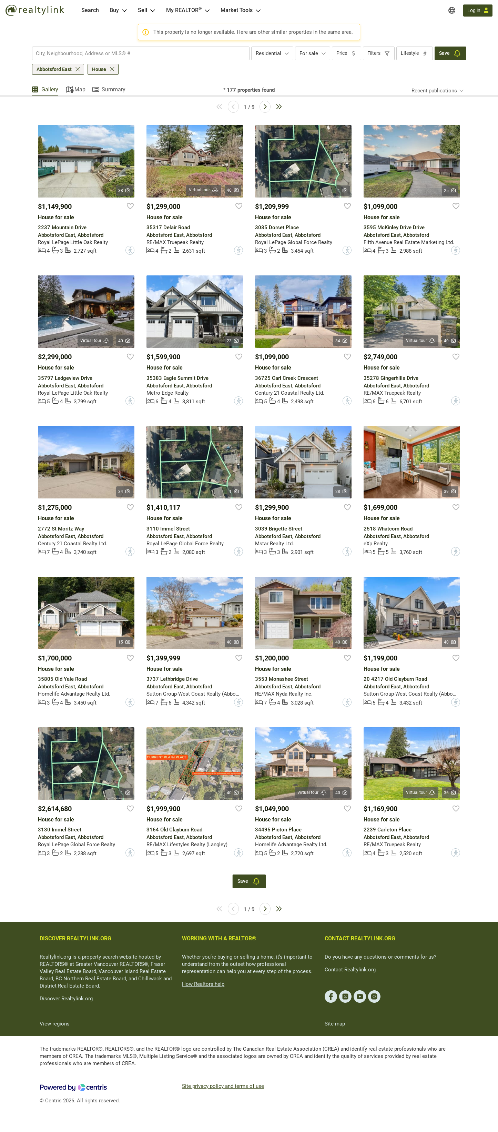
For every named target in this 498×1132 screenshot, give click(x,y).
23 (233, 340)
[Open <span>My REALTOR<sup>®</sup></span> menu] (207, 10)
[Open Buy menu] (124, 10)
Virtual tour (203, 190)
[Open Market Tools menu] (258, 10)
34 (341, 340)
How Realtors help (203, 984)
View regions (55, 1024)
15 (124, 642)
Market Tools (237, 10)
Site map (335, 1024)
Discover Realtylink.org (66, 998)
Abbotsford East (54, 69)
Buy (114, 10)
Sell (142, 10)
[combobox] (141, 53)
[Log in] (477, 10)
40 (233, 190)
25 (450, 190)
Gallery (49, 89)
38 (124, 190)
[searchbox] (136, 53)
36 (450, 792)
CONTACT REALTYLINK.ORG (360, 938)
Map (79, 89)
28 (341, 491)
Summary (113, 89)
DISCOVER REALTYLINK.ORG (75, 938)
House (99, 69)
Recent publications (434, 91)
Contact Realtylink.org (350, 970)
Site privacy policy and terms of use (223, 1086)
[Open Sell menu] (152, 10)
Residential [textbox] (268, 53)
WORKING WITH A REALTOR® (219, 938)
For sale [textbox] (308, 53)
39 (450, 491)
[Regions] (452, 10)
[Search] (90, 10)
